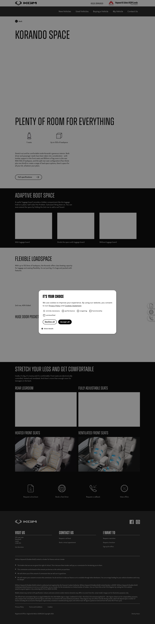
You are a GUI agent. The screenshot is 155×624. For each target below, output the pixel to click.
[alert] (77, 312)
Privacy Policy (54, 305)
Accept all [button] (65, 322)
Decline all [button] (50, 322)
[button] (78, 329)
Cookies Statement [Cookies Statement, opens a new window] (73, 305)
